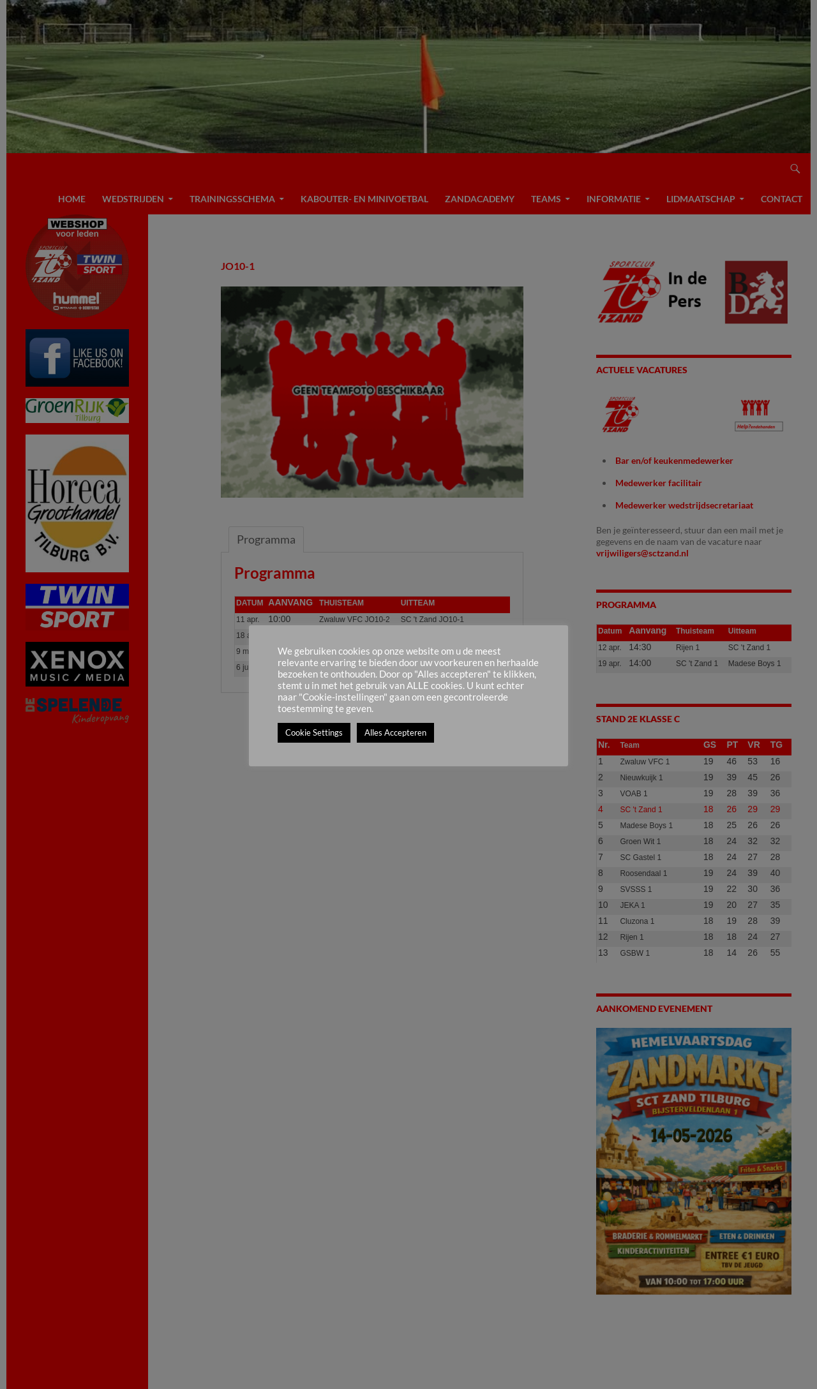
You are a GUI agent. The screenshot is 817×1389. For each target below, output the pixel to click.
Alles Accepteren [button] (395, 732)
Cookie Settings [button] (314, 732)
